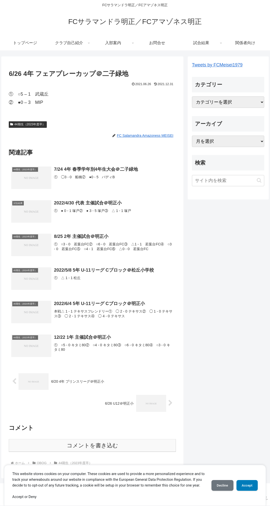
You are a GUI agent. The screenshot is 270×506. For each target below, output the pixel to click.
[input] (228, 180)
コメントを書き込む (92, 446)
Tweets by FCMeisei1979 (217, 64)
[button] (259, 180)
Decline (220, 483)
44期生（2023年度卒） (27, 124)
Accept (246, 483)
